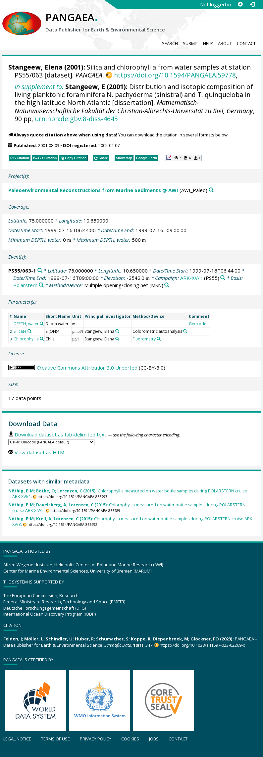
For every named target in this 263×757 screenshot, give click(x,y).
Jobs (154, 739)
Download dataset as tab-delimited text (60, 434)
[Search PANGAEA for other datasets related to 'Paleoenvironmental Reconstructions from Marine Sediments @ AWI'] (211, 190)
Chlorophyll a (26, 339)
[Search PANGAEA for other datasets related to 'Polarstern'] (41, 285)
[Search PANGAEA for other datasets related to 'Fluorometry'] (159, 339)
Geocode (197, 324)
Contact (246, 43)
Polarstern (25, 285)
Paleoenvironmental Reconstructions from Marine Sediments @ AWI (93, 190)
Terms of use (55, 739)
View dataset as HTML (41, 452)
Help (208, 43)
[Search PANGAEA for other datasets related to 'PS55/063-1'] (39, 270)
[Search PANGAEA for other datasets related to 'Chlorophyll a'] (42, 339)
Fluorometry (144, 339)
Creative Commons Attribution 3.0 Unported (87, 367)
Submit (190, 43)
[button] (183, 158)
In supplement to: (39, 86)
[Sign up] (240, 4)
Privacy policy (95, 739)
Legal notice (17, 739)
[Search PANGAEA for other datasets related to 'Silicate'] (29, 331)
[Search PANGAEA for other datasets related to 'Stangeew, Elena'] (117, 331)
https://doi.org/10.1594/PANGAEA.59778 (175, 75)
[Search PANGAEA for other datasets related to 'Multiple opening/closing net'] (166, 285)
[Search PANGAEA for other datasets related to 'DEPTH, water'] (42, 324)
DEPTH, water (26, 324)
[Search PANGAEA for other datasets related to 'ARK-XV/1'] (222, 278)
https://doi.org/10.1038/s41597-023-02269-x (202, 645)
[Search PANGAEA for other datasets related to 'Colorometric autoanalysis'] (185, 331)
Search (170, 43)
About (225, 43)
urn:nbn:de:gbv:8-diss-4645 (76, 118)
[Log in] (252, 4)
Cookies (130, 739)
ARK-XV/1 (191, 278)
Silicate (20, 331)
